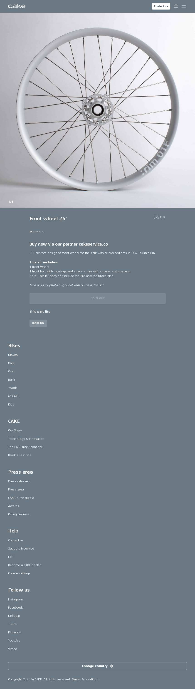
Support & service (21, 548)
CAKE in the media (21, 498)
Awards (13, 506)
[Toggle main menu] (184, 6)
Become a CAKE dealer (24, 565)
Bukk (11, 379)
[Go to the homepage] (16, 6)
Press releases (19, 481)
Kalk (11, 363)
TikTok (12, 624)
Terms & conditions (86, 679)
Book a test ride (19, 455)
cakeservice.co (93, 244)
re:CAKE (13, 396)
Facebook (15, 607)
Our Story (15, 430)
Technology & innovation (26, 438)
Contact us (161, 6)
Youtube (14, 640)
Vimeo (12, 649)
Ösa (11, 371)
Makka (13, 355)
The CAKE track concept (25, 447)
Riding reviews (19, 514)
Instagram (15, 599)
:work (12, 388)
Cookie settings (19, 573)
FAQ (10, 557)
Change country (98, 666)
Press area (16, 489)
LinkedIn (14, 615)
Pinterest (14, 632)
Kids (11, 404)
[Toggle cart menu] (176, 6)
